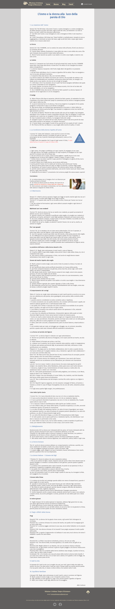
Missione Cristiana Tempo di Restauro (35, 4)
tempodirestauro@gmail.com (59, 594)
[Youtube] (54, 604)
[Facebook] (60, 604)
